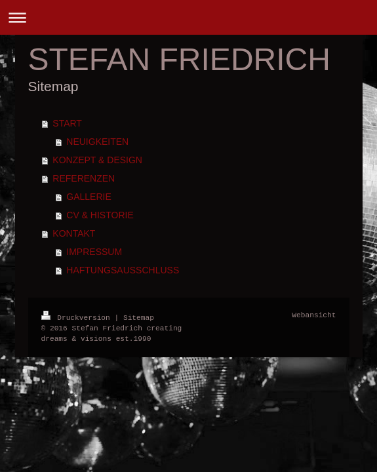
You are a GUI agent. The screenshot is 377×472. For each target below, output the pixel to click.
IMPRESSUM (94, 251)
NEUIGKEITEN (97, 141)
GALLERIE (88, 196)
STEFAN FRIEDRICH (179, 59)
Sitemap (138, 317)
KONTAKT (73, 233)
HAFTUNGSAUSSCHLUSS (122, 270)
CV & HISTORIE (99, 215)
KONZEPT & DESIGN (97, 160)
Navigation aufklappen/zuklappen (188, 17)
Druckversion (78, 317)
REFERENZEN (83, 178)
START (67, 123)
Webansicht (314, 316)
